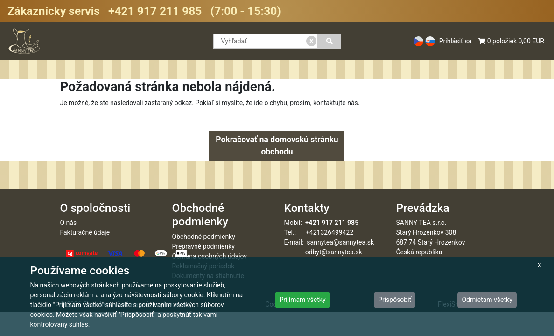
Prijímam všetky (302, 299)
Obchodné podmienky (203, 236)
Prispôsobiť (394, 299)
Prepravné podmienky (203, 246)
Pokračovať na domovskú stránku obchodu (277, 145)
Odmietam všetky (487, 299)
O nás (68, 222)
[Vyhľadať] (329, 41)
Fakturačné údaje (85, 232)
